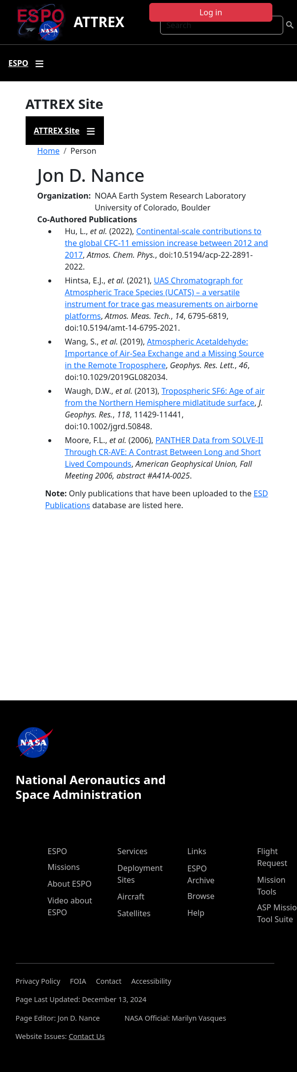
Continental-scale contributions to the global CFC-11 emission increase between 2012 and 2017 (166, 243)
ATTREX (98, 21)
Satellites (133, 913)
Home (48, 150)
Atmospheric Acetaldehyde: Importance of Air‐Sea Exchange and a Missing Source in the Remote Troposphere (164, 353)
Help (195, 912)
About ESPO (70, 883)
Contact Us (86, 1036)
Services (132, 851)
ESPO (57, 851)
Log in (210, 12)
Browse (200, 896)
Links (196, 851)
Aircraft (130, 896)
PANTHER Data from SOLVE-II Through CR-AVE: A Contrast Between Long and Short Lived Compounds (164, 452)
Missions (64, 867)
